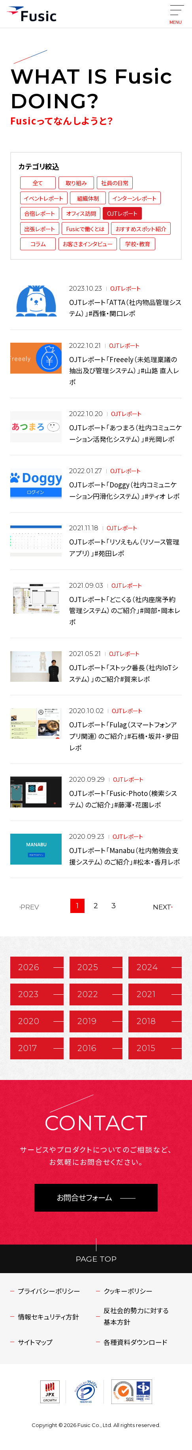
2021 (146, 994)
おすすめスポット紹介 (140, 228)
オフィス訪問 (81, 213)
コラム (37, 244)
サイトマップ (35, 1342)
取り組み (76, 182)
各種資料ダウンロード (135, 1342)
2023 (28, 994)
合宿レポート (39, 213)
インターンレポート (134, 198)
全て (37, 182)
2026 (29, 967)
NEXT (162, 907)
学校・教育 (137, 244)
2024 (147, 967)
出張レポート (39, 228)
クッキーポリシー (128, 1291)
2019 (87, 1021)
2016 (87, 1048)
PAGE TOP (96, 1259)
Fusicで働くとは (85, 228)
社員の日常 (114, 182)
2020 (29, 1021)
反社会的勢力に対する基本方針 (136, 1316)
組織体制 (88, 198)
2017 (27, 1048)
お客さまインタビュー (87, 244)
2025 (87, 967)
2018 (146, 1021)
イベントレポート (43, 198)
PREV (30, 907)
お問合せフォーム (84, 1198)
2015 (146, 1048)
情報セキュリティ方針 (48, 1316)
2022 (87, 994)
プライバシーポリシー (49, 1291)
